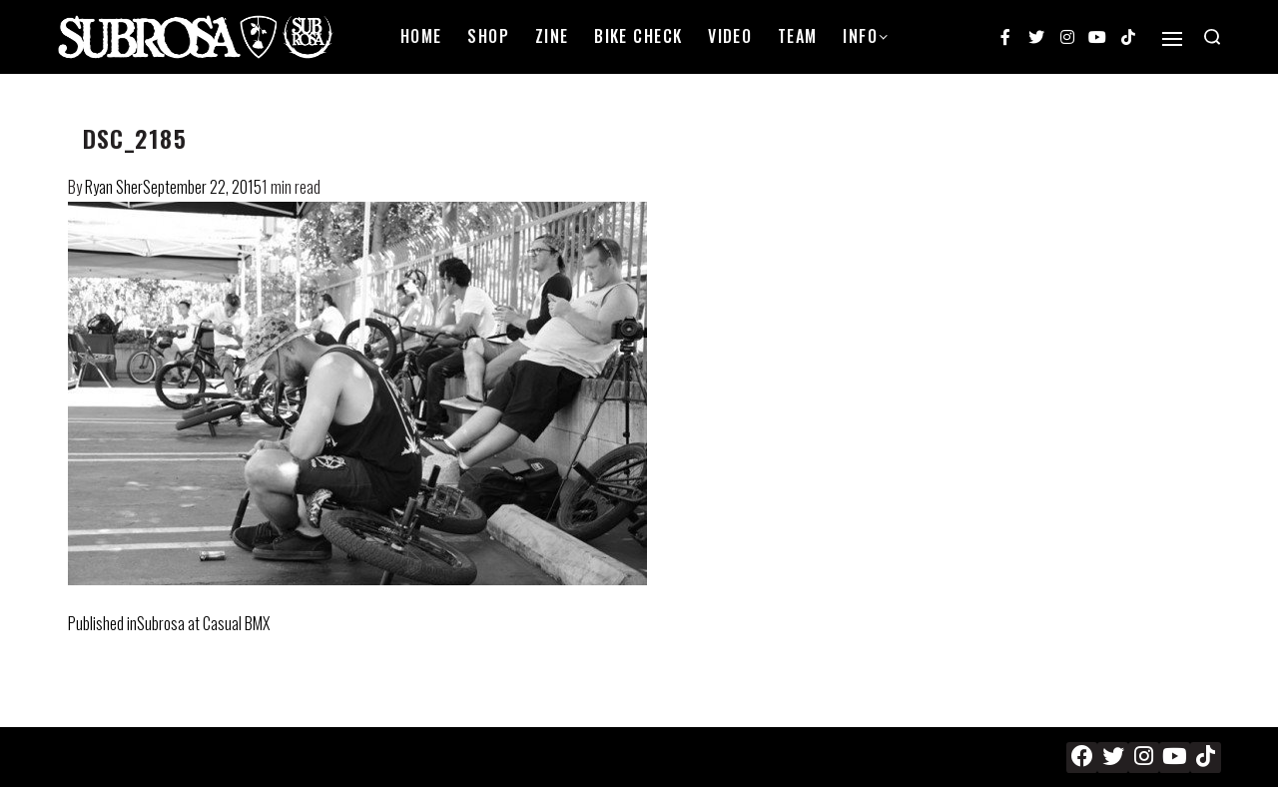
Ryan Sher (114, 187)
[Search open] (1212, 37)
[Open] (1172, 39)
